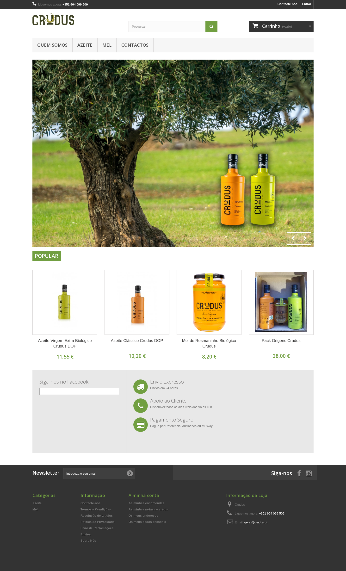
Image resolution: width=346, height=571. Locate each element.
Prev (293, 238)
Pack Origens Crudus (281, 340)
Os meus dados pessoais (147, 522)
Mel (106, 45)
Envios (85, 534)
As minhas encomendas (146, 503)
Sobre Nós (88, 540)
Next (305, 238)
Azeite (85, 45)
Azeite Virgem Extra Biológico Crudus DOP (65, 343)
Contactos (134, 45)
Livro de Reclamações (96, 528)
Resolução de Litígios (96, 515)
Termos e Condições (95, 509)
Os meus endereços (143, 515)
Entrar (306, 4)
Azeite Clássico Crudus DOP (137, 340)
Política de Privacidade (97, 522)
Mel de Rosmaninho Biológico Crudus (209, 343)
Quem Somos (52, 45)
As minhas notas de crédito (149, 509)
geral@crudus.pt (255, 522)
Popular (46, 256)
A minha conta (144, 495)
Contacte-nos (287, 4)
